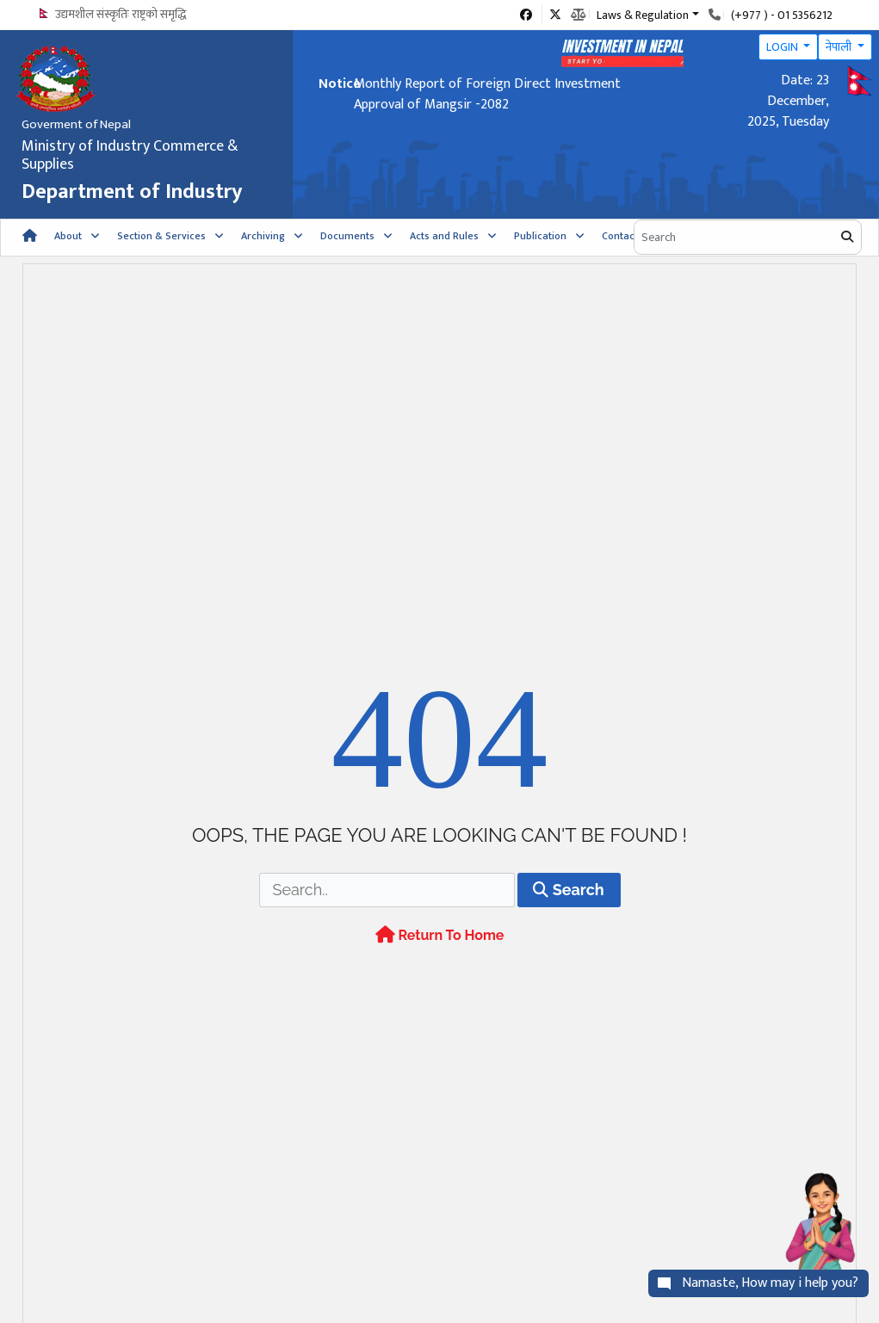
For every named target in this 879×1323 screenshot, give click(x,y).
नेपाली (840, 47)
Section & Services (161, 235)
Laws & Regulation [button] (643, 14)
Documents (347, 235)
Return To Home (439, 963)
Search (568, 918)
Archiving (263, 235)
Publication (540, 235)
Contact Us (627, 235)
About (68, 235)
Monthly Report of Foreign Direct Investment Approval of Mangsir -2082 (487, 94)
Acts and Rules (444, 235)
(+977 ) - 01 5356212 (782, 15)
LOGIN (783, 47)
